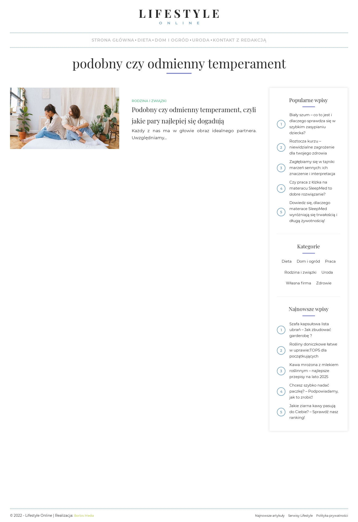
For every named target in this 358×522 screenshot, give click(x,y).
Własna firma (297, 321)
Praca (333, 298)
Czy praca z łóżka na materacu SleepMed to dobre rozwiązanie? (313, 213)
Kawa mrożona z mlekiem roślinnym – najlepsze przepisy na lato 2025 (312, 419)
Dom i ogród (308, 298)
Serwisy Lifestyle (294, 515)
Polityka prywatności (330, 515)
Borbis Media (85, 515)
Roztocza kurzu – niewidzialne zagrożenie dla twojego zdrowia (314, 157)
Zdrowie (325, 321)
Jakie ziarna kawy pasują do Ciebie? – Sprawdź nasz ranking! (313, 475)
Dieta (284, 298)
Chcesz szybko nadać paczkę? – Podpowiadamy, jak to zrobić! (313, 449)
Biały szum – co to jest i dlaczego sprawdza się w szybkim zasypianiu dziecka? (313, 127)
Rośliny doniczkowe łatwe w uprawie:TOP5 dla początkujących (313, 393)
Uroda (329, 309)
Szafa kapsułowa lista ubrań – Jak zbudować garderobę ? (313, 370)
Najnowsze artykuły (259, 515)
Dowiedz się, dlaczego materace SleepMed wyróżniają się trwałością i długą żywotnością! (313, 243)
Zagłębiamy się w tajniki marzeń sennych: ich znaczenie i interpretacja (314, 187)
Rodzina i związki (151, 102)
